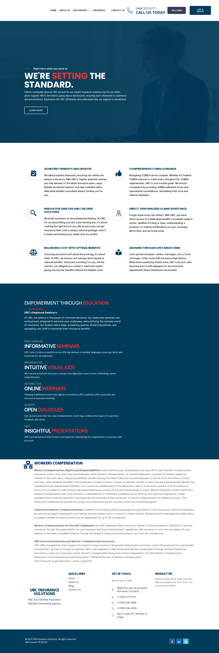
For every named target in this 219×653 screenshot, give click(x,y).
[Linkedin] (179, 641)
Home (53, 10)
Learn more (36, 110)
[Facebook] (172, 641)
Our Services (81, 10)
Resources (100, 10)
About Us (65, 10)
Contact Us (118, 10)
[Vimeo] (186, 641)
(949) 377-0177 (145, 8)
